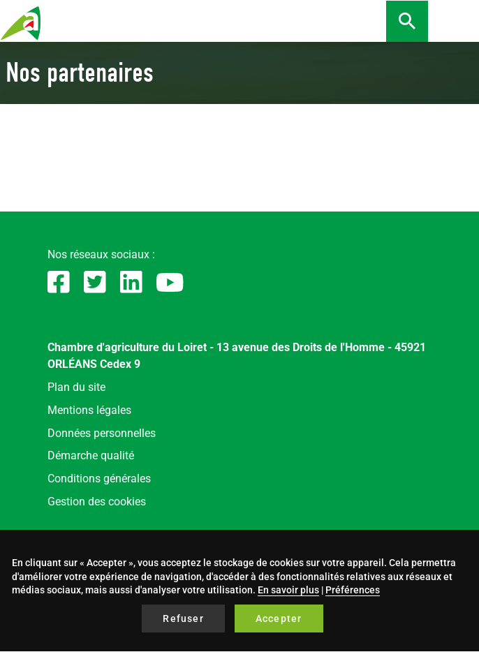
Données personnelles (101, 433)
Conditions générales (99, 478)
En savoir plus (288, 589)
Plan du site (76, 387)
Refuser (183, 618)
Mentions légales (89, 410)
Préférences (352, 589)
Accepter (279, 618)
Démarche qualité (90, 455)
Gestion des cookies (96, 501)
